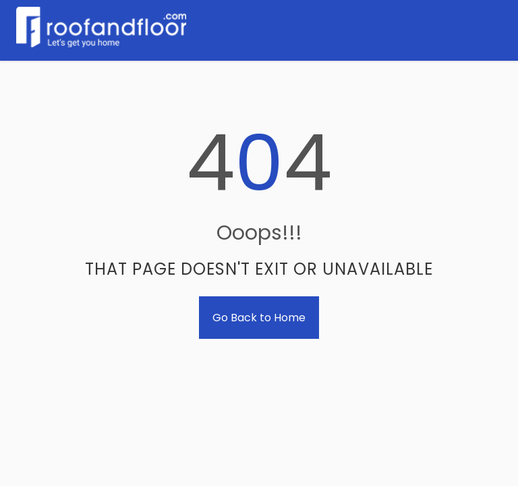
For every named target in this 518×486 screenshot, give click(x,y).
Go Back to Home (259, 317)
